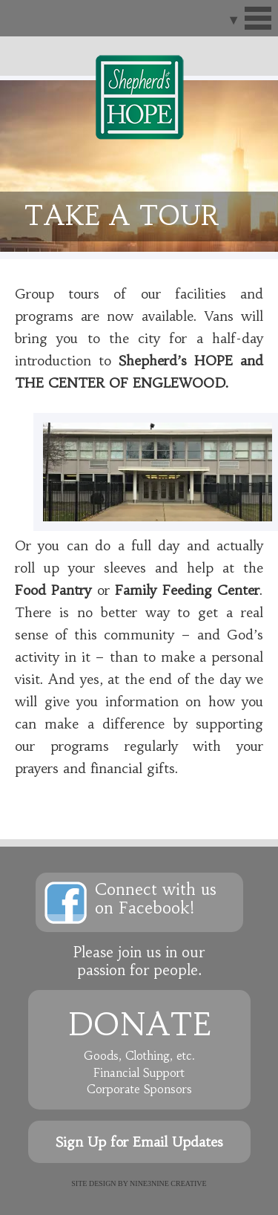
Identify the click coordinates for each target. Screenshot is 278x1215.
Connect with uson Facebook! (155, 898)
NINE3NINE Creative (168, 1183)
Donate (139, 1024)
